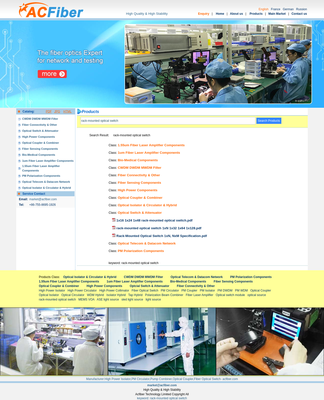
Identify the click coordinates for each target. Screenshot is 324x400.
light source (153, 299)
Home (220, 14)
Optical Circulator (73, 295)
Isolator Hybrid (116, 295)
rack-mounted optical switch (57, 299)
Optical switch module (230, 295)
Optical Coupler (260, 290)
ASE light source (108, 299)
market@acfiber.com (43, 199)
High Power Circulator (82, 290)
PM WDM (241, 290)
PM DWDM (225, 290)
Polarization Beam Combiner (164, 295)
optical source (257, 295)
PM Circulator (170, 290)
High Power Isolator (52, 290)
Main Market (277, 14)
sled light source (132, 299)
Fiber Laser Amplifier (199, 295)
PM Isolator (207, 290)
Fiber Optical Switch (145, 290)
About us (236, 14)
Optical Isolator (49, 295)
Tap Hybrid (135, 295)
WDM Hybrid (95, 295)
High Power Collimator (114, 290)
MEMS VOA (86, 299)
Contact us (299, 14)
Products (256, 14)
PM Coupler (189, 290)
